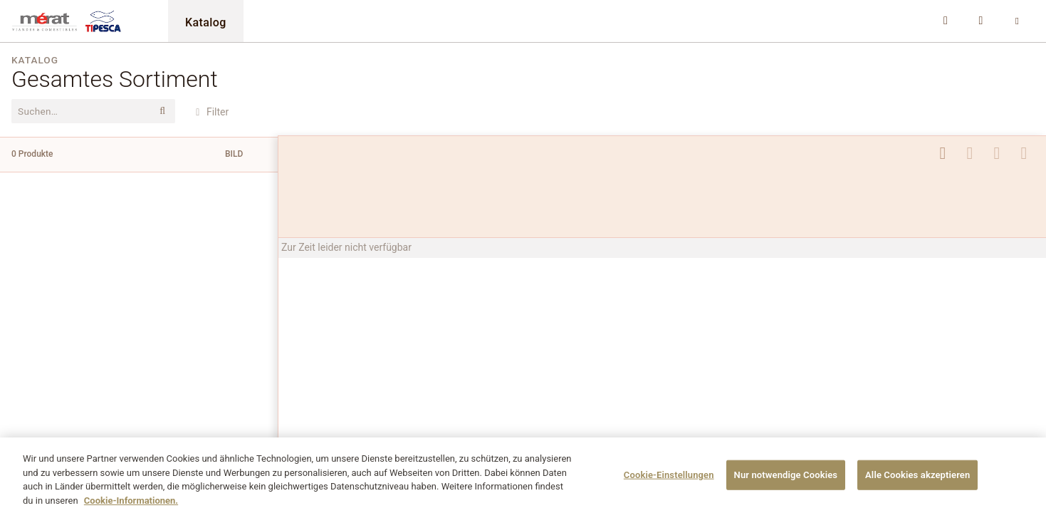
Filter (210, 112)
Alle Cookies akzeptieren (917, 480)
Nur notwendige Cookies (786, 480)
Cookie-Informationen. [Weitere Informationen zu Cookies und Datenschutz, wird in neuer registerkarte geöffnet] (131, 506)
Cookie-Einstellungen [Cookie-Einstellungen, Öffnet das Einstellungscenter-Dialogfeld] (669, 480)
